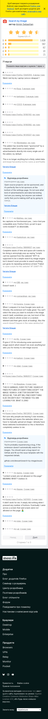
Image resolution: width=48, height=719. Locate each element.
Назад (13, 537)
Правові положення (11, 686)
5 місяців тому (28, 89)
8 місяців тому (29, 104)
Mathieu (20, 218)
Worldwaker (22, 143)
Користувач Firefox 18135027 (18, 135)
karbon (20, 358)
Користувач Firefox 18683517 (18, 376)
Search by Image (18, 21)
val (18, 529)
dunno (19, 473)
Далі (35, 537)
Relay (5, 656)
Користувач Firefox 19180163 (18, 114)
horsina (20, 304)
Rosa (19, 89)
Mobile (6, 629)
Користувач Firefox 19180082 (19, 125)
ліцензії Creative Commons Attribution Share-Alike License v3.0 (22, 696)
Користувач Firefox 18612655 (19, 413)
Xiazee (20, 489)
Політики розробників (15, 592)
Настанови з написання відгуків (20, 611)
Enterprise (8, 634)
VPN (5, 652)
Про (5, 574)
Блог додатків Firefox (14, 578)
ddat (19, 366)
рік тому (36, 114)
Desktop (7, 624)
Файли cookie (23, 683)
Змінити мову (8, 710)
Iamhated (21, 96)
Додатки (8, 569)
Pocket (6, 666)
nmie (19, 521)
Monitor (7, 661)
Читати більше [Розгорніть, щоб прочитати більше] (9, 167)
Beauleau (21, 384)
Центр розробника (13, 588)
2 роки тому (29, 304)
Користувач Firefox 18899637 (19, 247)
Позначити (7, 83)
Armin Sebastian (24, 24)
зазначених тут (29, 691)
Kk (18, 339)
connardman (22, 296)
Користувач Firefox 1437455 (18, 499)
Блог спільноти (11, 597)
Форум (6, 602)
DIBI (18, 282)
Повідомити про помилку (16, 607)
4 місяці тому (39, 75)
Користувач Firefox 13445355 (19, 75)
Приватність (8, 683)
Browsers (8, 647)
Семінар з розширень (14, 583)
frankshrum (21, 237)
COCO (19, 104)
